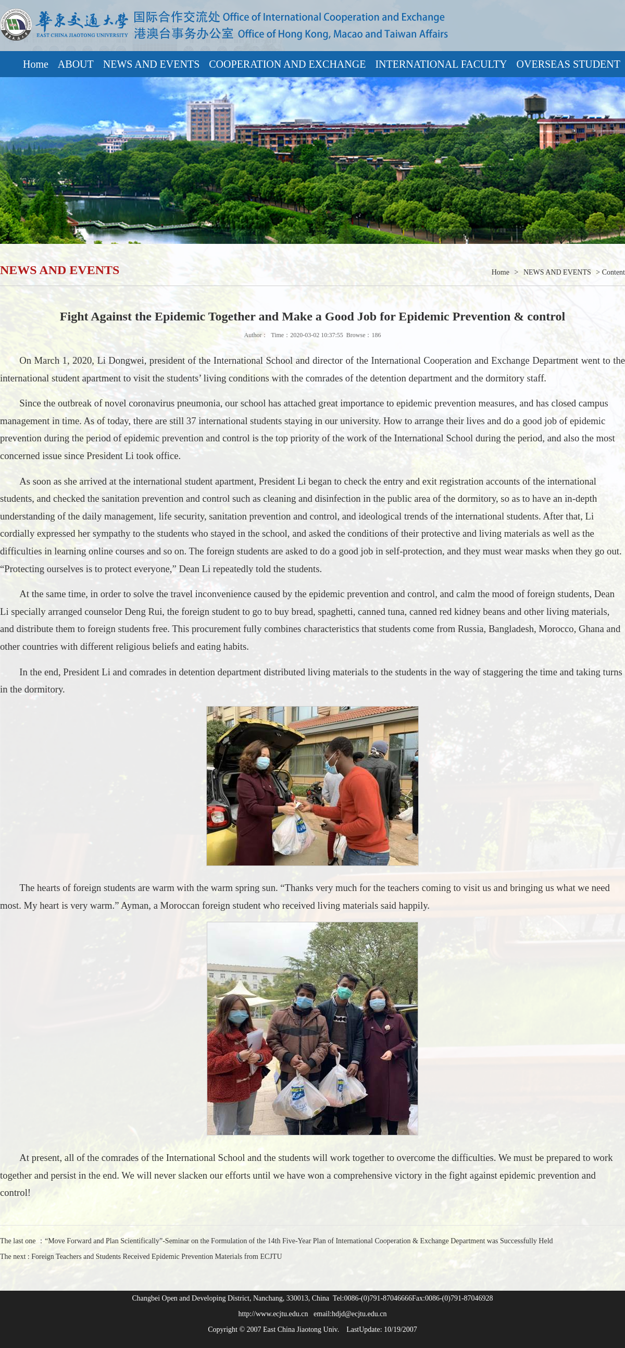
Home (35, 64)
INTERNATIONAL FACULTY (441, 64)
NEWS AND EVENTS (151, 64)
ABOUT (76, 64)
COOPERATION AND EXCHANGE (287, 64)
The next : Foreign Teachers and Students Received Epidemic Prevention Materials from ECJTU (141, 1256)
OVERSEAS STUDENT (568, 64)
